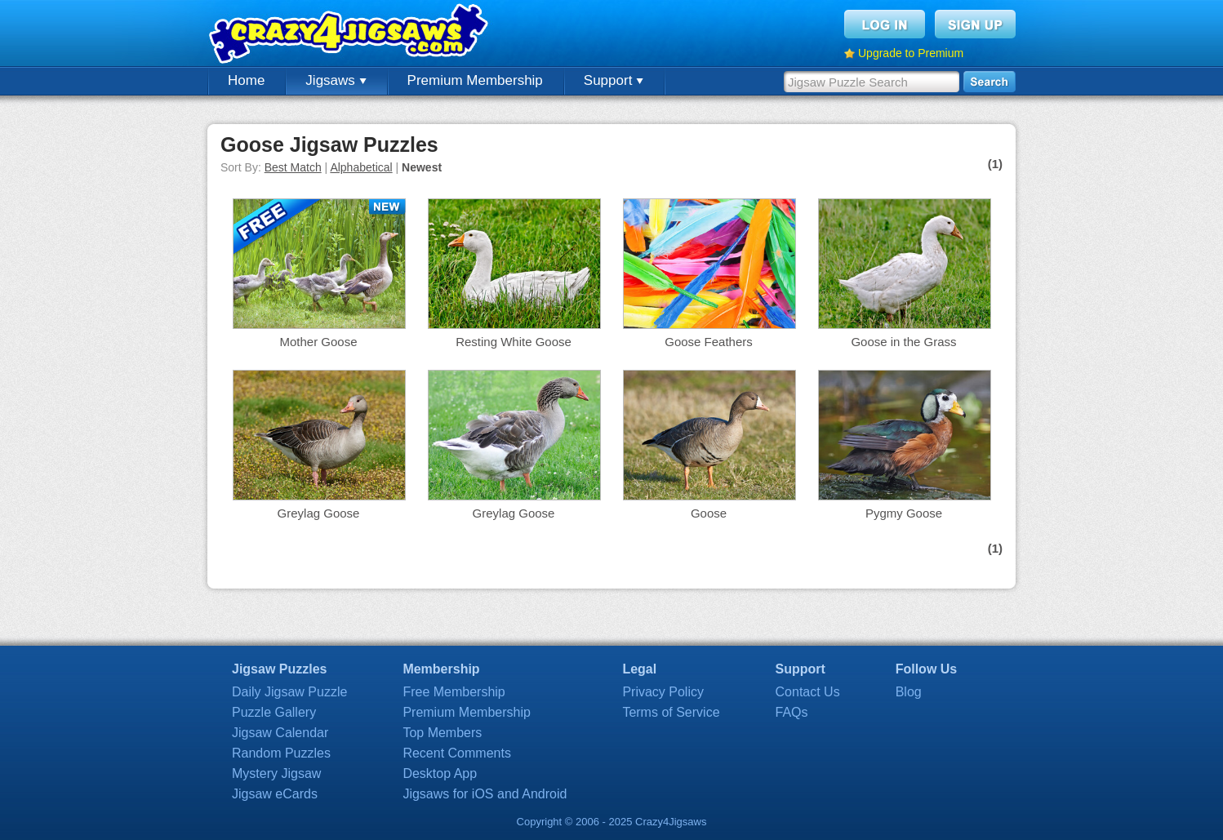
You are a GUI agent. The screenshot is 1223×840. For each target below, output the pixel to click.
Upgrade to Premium (910, 53)
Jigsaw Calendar (280, 733)
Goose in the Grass (903, 342)
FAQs (792, 712)
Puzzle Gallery (274, 712)
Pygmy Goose (903, 513)
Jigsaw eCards (275, 794)
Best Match (293, 167)
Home (246, 80)
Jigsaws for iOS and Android (484, 794)
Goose (709, 513)
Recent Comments (456, 753)
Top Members (442, 733)
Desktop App (439, 773)
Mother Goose (318, 342)
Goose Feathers (709, 342)
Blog (909, 692)
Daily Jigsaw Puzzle (289, 692)
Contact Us (808, 692)
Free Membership (453, 692)
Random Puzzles (281, 753)
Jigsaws (335, 80)
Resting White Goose (513, 342)
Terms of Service (670, 712)
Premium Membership (475, 80)
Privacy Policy (663, 692)
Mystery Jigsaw (276, 773)
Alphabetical (361, 167)
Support (613, 80)
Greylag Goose (319, 513)
